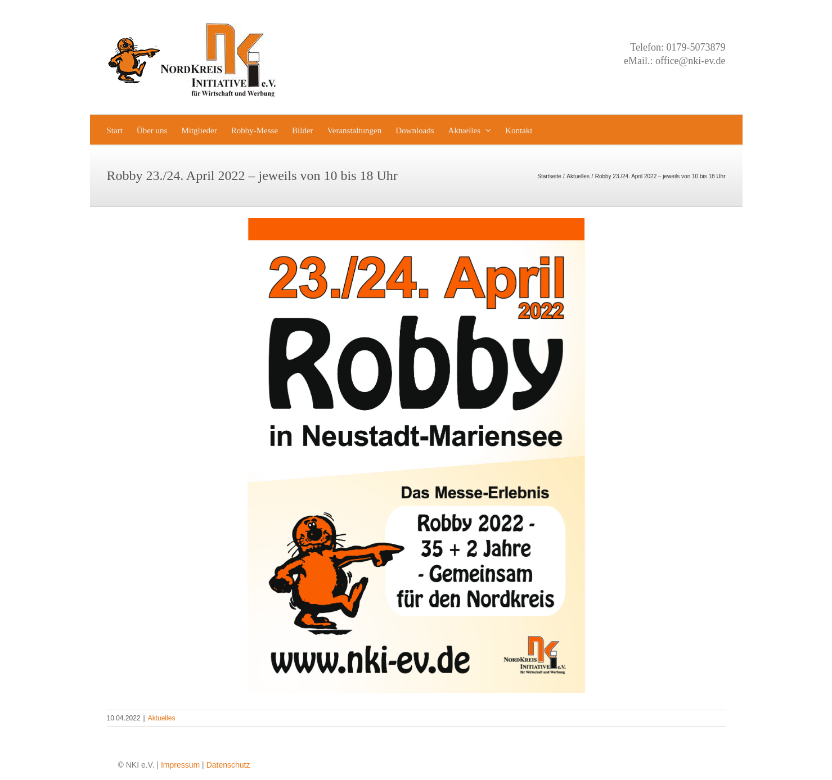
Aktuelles (162, 718)
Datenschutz (228, 764)
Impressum (180, 764)
